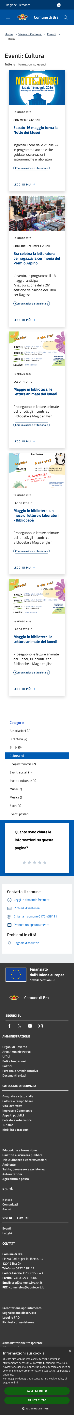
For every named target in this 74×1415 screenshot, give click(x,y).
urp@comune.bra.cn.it (26, 1282)
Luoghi (7, 1233)
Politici (7, 1065)
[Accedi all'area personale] (59, 5)
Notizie (7, 1199)
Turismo (7, 1124)
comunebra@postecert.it (26, 1287)
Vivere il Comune (30, 34)
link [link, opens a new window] (16, 1382)
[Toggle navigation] (8, 17)
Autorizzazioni (12, 1174)
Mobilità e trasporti (15, 1129)
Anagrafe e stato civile (17, 1096)
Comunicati (10, 1204)
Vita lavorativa (12, 1105)
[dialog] (37, 1381)
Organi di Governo (14, 1046)
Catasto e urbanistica (17, 1120)
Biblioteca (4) (18, 739)
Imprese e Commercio (17, 1110)
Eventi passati (19, 814)
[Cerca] (65, 17)
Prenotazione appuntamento (22, 1307)
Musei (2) (16, 789)
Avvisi (6, 1209)
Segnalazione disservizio (19, 1312)
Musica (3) (16, 797)
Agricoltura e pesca (15, 1178)
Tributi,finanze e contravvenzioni (24, 1159)
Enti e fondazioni (14, 1061)
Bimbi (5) (16, 747)
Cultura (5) (17, 755)
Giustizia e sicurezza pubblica (22, 1155)
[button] (37, 1408)
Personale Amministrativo (20, 1070)
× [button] (69, 1351)
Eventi (51, 34)
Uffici (6, 1056)
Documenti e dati (14, 1075)
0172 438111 (25, 1268)
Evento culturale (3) (23, 780)
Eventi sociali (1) (21, 772)
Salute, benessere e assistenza (23, 1169)
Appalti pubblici (13, 1115)
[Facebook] (9, 1026)
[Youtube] (30, 1026)
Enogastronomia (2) (23, 764)
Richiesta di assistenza (18, 1322)
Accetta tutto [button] (37, 1391)
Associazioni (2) (20, 730)
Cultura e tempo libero (17, 1101)
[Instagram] (40, 1026)
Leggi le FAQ (11, 1317)
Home (9, 34)
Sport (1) (15, 805)
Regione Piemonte (18, 4)
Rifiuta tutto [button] (37, 1400)
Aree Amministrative (16, 1051)
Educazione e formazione (19, 1150)
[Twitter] (20, 1026)
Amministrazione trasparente (22, 1342)
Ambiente (9, 1164)
